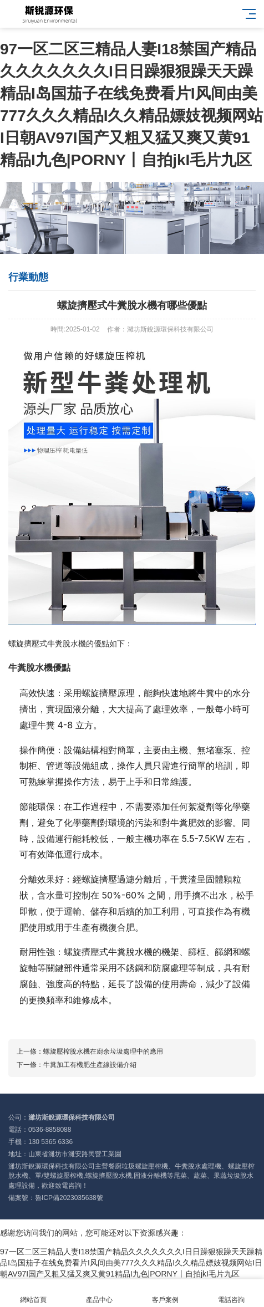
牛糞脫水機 (66, 643)
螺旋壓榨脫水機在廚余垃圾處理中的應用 (103, 1051)
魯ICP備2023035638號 (69, 1198)
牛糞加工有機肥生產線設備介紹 (89, 1065)
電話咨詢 (231, 1293)
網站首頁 (33, 1293)
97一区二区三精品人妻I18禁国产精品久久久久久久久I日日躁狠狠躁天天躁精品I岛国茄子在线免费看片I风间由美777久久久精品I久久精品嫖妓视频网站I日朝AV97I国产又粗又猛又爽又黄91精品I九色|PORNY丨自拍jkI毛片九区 (131, 1262)
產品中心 (99, 1293)
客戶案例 (165, 1293)
